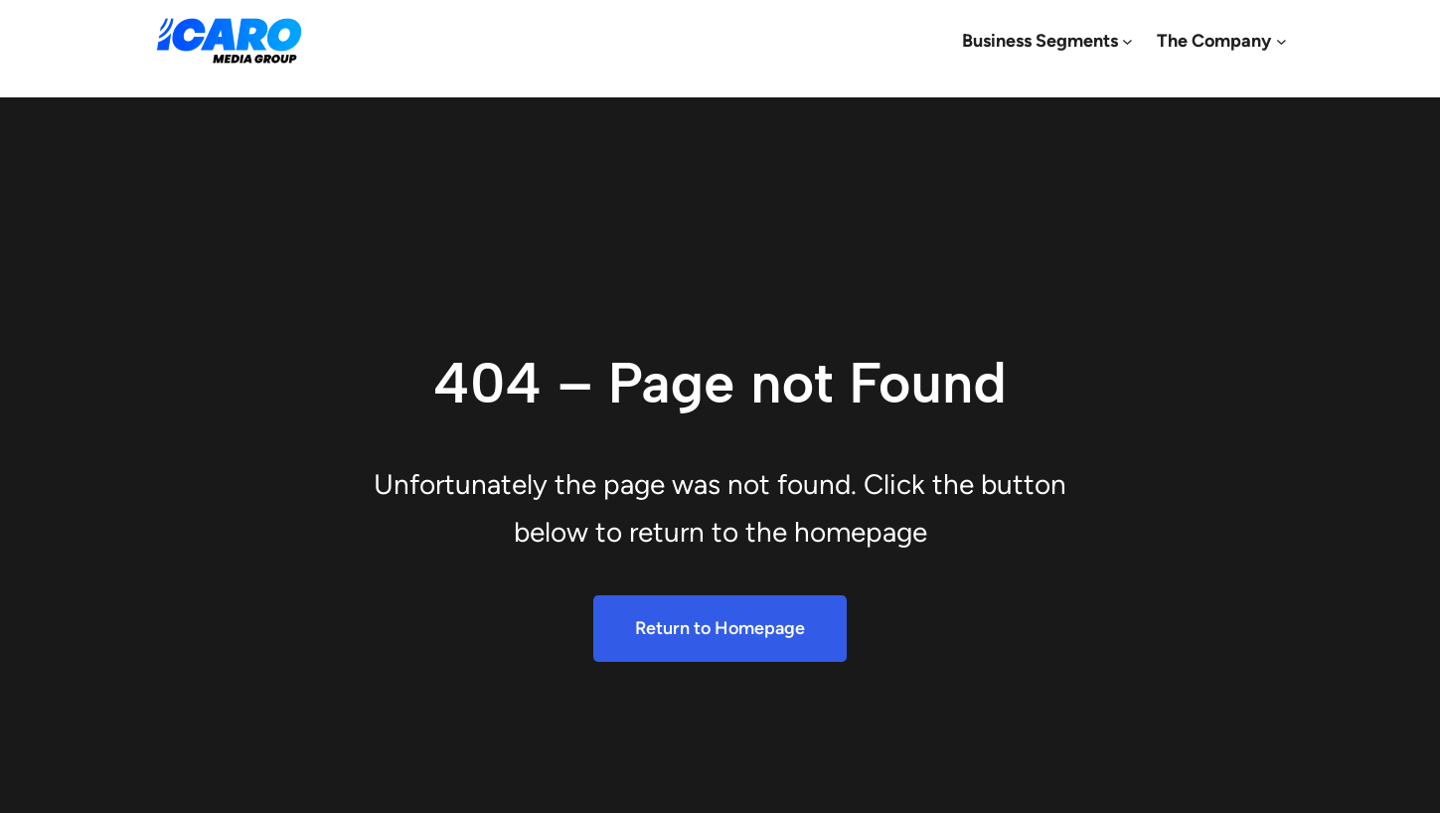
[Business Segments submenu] (1127, 41)
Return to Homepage (720, 628)
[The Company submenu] (1281, 41)
